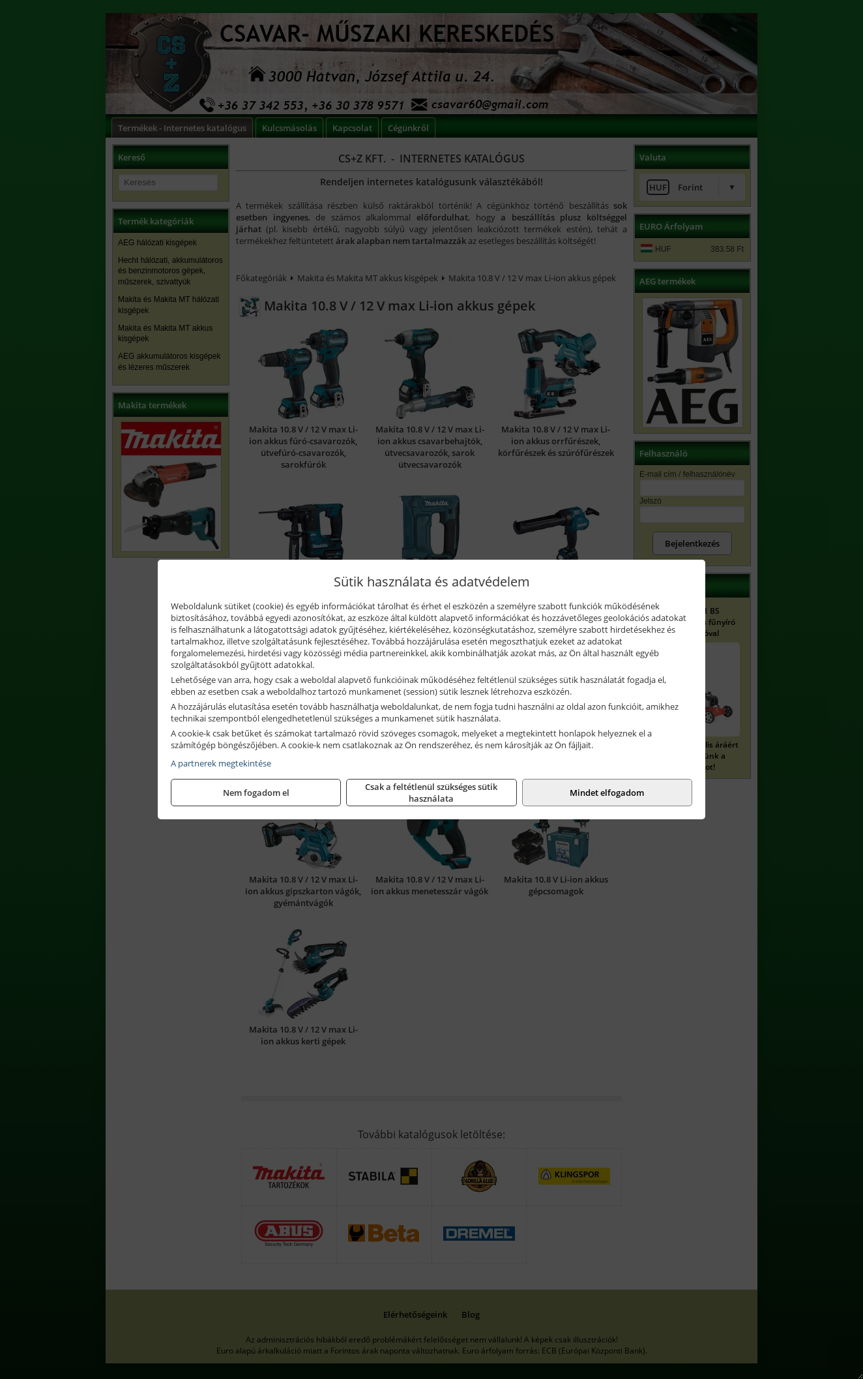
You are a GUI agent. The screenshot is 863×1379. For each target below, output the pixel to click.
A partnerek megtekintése (221, 763)
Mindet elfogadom (607, 792)
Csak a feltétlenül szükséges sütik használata (431, 792)
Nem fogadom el (256, 792)
